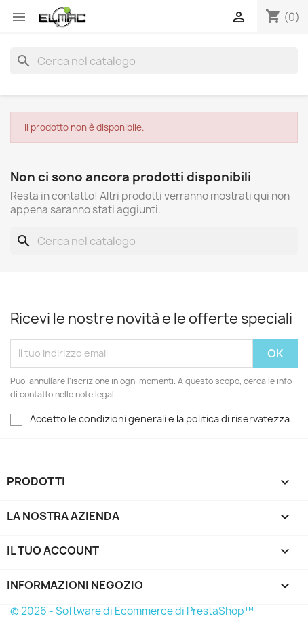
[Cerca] (154, 60)
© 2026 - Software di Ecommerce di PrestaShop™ (132, 611)
